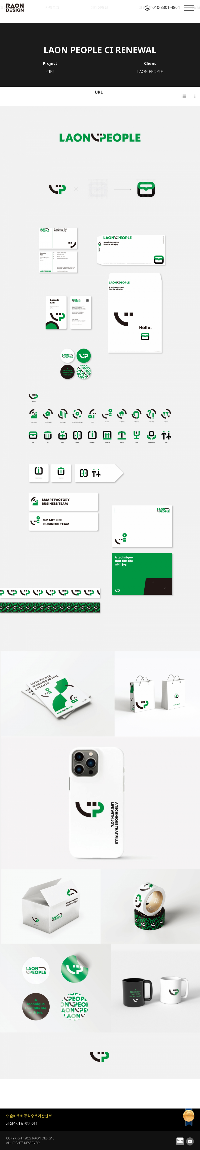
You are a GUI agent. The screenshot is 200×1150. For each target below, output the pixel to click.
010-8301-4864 (162, 7)
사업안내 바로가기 (22, 1123)
